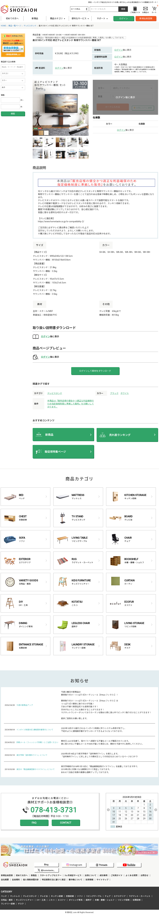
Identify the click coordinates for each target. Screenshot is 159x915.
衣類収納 (70, 896)
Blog (46, 864)
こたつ (52, 900)
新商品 (35, 18)
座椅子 (89, 900)
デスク (21, 904)
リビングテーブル (94, 896)
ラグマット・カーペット (139, 896)
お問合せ (144, 875)
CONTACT (65, 822)
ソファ (80, 896)
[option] (61, 108)
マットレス (15, 896)
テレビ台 (44, 896)
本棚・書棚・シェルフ (104, 900)
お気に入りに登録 (144, 108)
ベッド (4, 896)
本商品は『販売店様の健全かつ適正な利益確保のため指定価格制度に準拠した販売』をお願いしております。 (70, 404)
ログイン (123, 18)
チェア (108, 896)
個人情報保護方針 (31, 880)
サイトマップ (102, 880)
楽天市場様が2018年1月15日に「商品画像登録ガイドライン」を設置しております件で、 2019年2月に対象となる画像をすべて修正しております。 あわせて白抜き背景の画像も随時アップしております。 (100, 769)
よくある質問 (131, 875)
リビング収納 (123, 900)
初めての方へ (12, 18)
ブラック (114, 393)
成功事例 (103, 875)
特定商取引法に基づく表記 (53, 880)
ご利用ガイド (116, 875)
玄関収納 (136, 900)
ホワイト (124, 393)
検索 (13, 113)
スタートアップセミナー (51, 875)
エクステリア (120, 896)
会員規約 (16, 880)
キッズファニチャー (25, 900)
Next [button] (155, 809)
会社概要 (5, 880)
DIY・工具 (41, 900)
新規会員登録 (146, 18)
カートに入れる (112, 107)
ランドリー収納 (8, 904)
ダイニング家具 (76, 900)
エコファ (62, 900)
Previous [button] (108, 809)
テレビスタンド (54, 393)
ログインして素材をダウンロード (95, 371)
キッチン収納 (57, 896)
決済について (90, 875)
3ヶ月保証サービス (73, 875)
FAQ (34, 822)
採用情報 (89, 880)
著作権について (75, 880)
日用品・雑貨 (7, 900)
